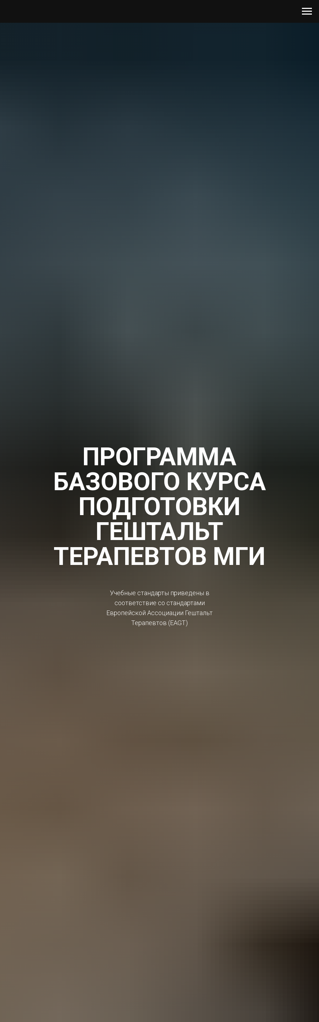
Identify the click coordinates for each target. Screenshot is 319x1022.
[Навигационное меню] (307, 11)
